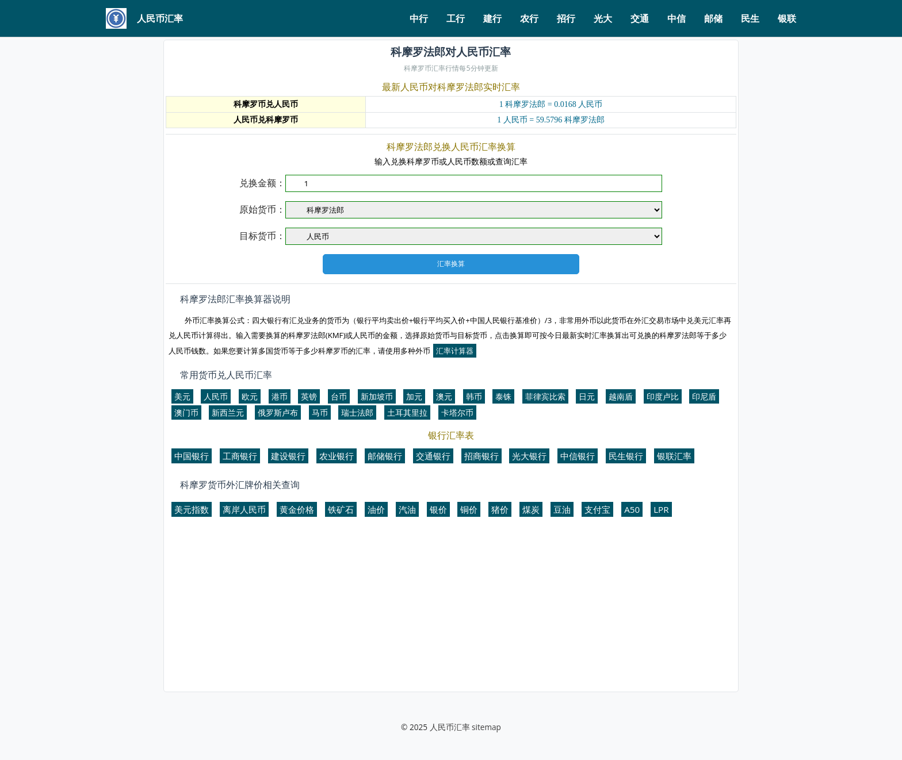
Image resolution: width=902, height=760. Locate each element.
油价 (376, 509)
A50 (632, 509)
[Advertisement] (451, 609)
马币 (320, 412)
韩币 (474, 396)
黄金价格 (297, 509)
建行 (492, 18)
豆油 (562, 509)
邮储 (713, 18)
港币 (280, 396)
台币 (339, 396)
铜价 (468, 509)
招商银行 (481, 456)
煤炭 (531, 509)
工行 (455, 18)
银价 (438, 509)
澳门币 (186, 412)
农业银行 (336, 456)
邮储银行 (385, 456)
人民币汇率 (450, 726)
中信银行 (577, 456)
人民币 (216, 396)
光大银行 (529, 456)
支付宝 (597, 509)
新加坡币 (377, 396)
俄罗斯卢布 (278, 412)
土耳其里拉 (407, 412)
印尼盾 (704, 396)
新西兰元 (228, 412)
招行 (566, 18)
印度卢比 (663, 396)
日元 (587, 396)
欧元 (250, 396)
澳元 (444, 396)
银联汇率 (674, 456)
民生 (750, 18)
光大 (603, 18)
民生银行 (626, 456)
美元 (182, 396)
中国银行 (191, 456)
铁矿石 (341, 509)
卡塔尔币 (457, 412)
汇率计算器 (454, 351)
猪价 (500, 509)
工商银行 (240, 456)
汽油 (407, 509)
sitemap (486, 726)
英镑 (309, 396)
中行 (419, 18)
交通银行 (433, 456)
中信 (676, 18)
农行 (529, 18)
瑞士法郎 (357, 412)
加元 (414, 396)
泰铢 (503, 396)
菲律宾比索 (545, 396)
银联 (787, 18)
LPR (660, 509)
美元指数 (191, 509)
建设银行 (288, 456)
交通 (639, 18)
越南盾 (621, 396)
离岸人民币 (244, 509)
